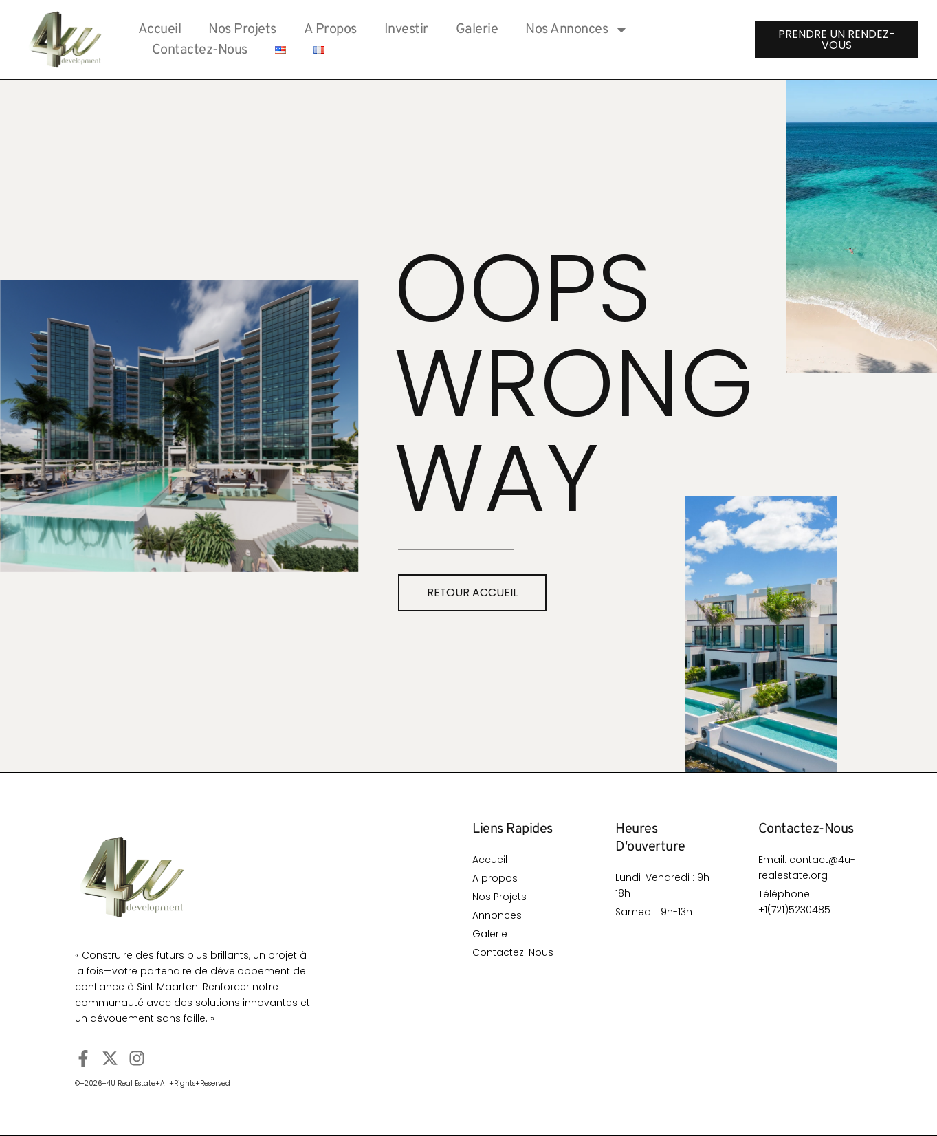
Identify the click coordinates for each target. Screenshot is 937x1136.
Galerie (477, 30)
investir (406, 30)
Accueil (159, 30)
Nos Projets (242, 30)
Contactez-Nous (199, 50)
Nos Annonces (576, 29)
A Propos (330, 30)
